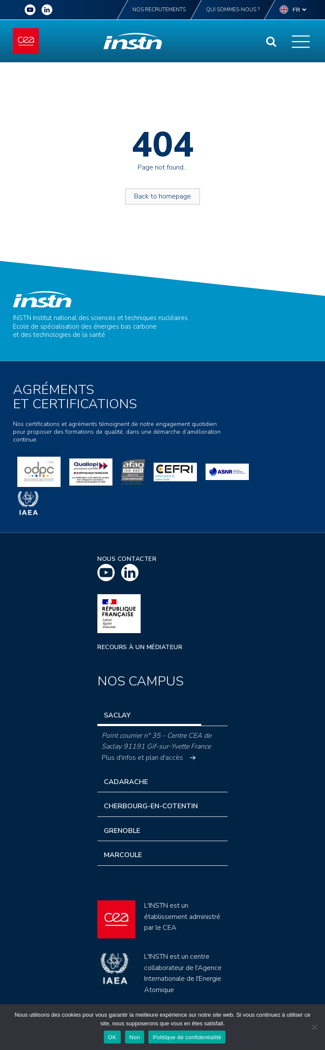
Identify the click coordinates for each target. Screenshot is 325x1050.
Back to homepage (162, 196)
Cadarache (126, 782)
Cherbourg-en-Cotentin (151, 806)
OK (112, 1037)
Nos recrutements (159, 9)
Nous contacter (126, 559)
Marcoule (123, 855)
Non (134, 1037)
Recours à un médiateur (139, 647)
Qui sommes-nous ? (233, 9)
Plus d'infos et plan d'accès (149, 757)
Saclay (117, 715)
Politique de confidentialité (187, 1037)
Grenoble (122, 831)
